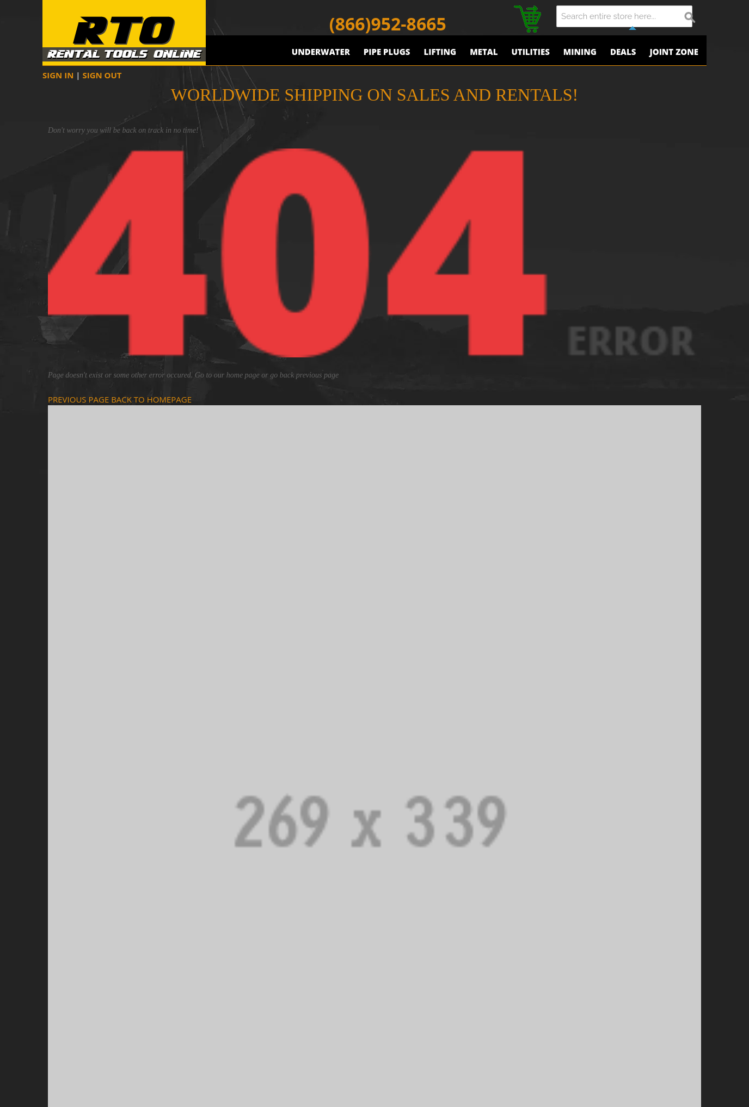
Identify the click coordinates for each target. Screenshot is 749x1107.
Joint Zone (673, 51)
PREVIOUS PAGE (78, 399)
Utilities (530, 51)
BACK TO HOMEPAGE (151, 399)
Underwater (321, 51)
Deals (623, 51)
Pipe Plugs (387, 51)
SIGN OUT (101, 75)
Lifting (439, 51)
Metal (484, 51)
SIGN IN (57, 75)
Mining (580, 51)
